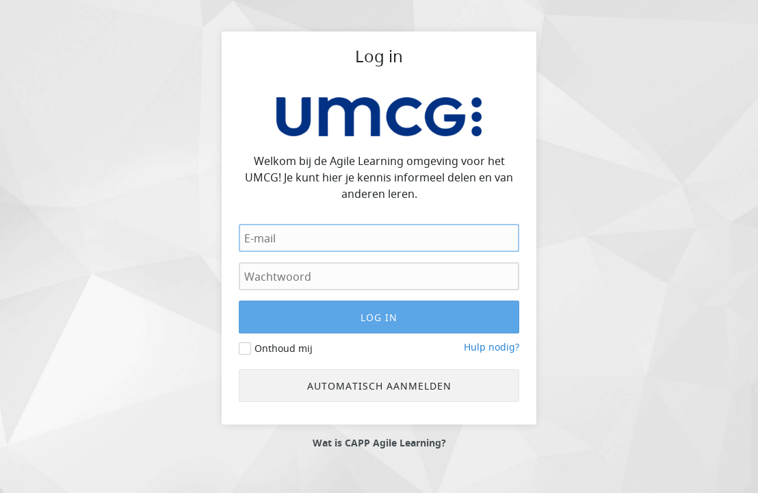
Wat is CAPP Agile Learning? (379, 443)
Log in (379, 56)
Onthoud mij (283, 348)
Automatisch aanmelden (379, 385)
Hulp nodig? (491, 346)
